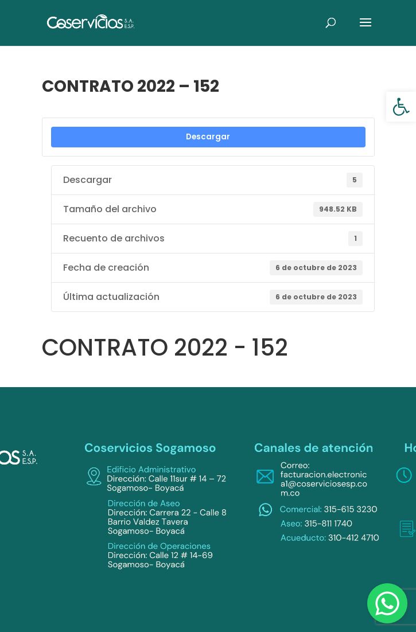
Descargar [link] (208, 136)
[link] (401, 107)
